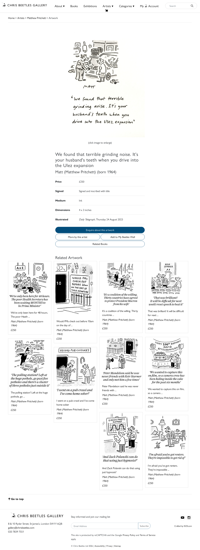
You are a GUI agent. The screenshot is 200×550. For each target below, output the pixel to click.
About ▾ (60, 6)
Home (11, 18)
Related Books (100, 244)
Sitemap (117, 545)
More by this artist (77, 237)
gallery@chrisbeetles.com (21, 527)
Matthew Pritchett (36, 18)
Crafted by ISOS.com (183, 525)
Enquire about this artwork (100, 230)
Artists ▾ (108, 6)
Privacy (109, 545)
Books (74, 6)
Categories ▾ (126, 6)
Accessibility (100, 545)
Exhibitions (90, 6)
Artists (20, 18)
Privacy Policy (129, 535)
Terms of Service (147, 535)
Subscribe (144, 525)
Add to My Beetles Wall (122, 237)
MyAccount (149, 6)
